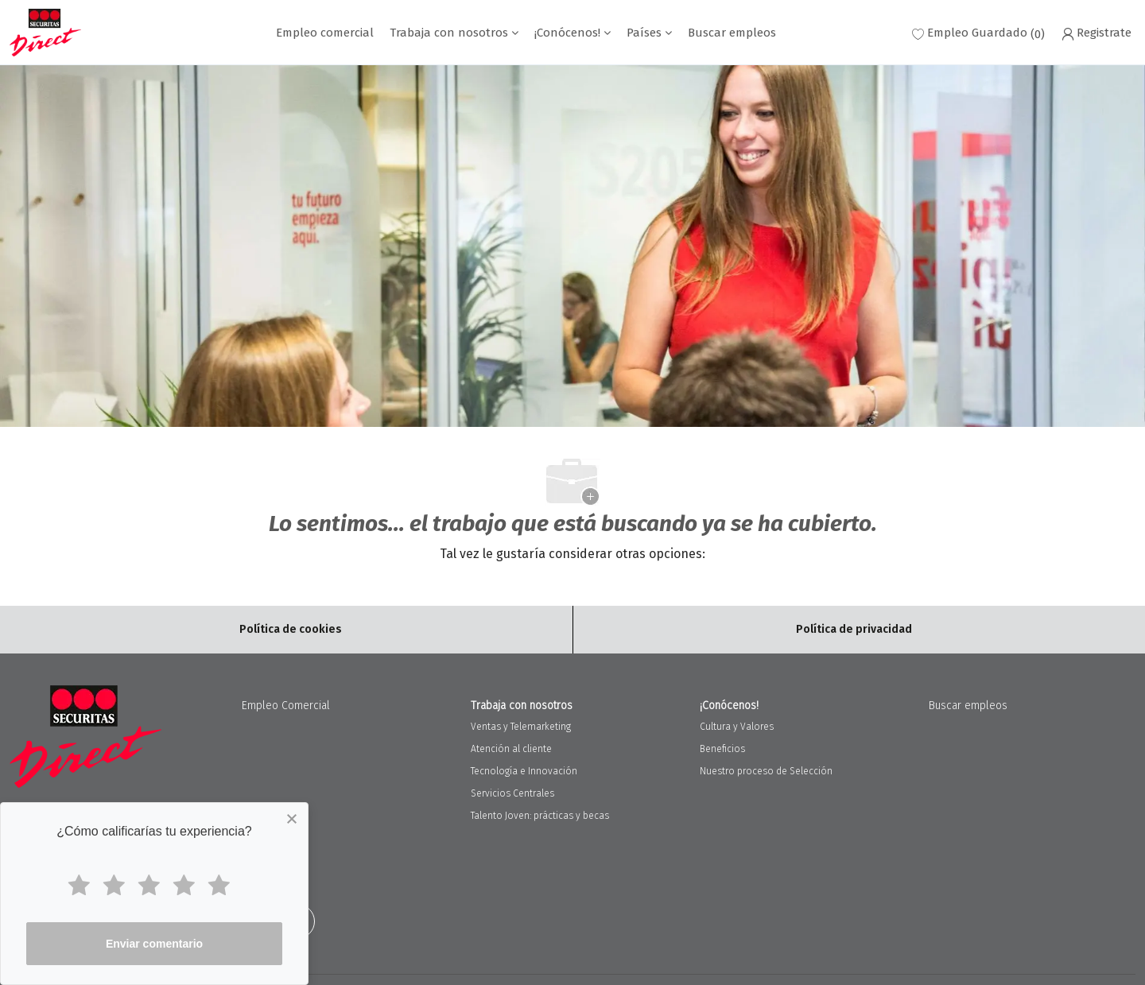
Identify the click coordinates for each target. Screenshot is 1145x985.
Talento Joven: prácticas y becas (540, 815)
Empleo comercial (325, 33)
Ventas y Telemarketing (521, 726)
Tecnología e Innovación (524, 771)
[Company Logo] (45, 32)
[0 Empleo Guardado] (978, 33)
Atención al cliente (511, 748)
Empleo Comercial (286, 705)
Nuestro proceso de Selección (766, 771)
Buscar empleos (732, 33)
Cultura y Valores (737, 726)
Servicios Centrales (512, 793)
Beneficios (722, 748)
